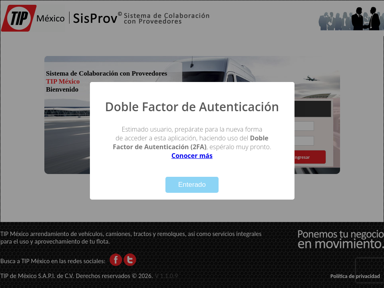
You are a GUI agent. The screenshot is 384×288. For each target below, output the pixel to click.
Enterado (192, 184)
